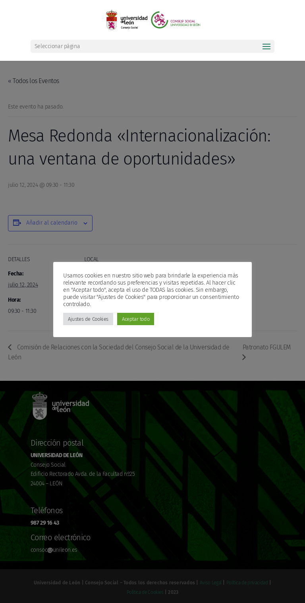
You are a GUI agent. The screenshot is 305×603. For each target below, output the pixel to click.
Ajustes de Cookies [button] (88, 319)
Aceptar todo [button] (135, 319)
